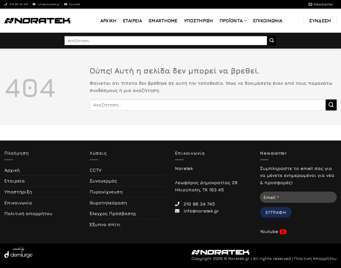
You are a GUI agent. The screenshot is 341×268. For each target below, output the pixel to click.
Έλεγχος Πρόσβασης (113, 213)
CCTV (96, 170)
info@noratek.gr (46, 4)
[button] (321, 4)
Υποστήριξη (198, 20)
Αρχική (108, 20)
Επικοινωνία (267, 20)
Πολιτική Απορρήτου (315, 258)
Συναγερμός (103, 180)
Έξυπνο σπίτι (105, 224)
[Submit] (272, 40)
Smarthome (163, 20)
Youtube (72, 4)
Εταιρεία (132, 20)
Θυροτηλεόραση (108, 202)
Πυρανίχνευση (106, 191)
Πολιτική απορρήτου (28, 213)
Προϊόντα (233, 20)
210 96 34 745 (16, 4)
